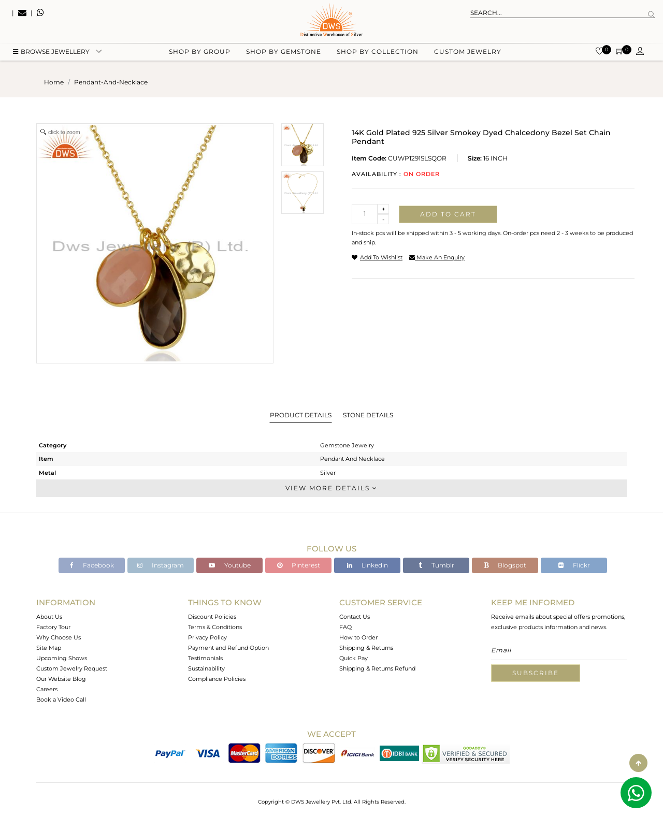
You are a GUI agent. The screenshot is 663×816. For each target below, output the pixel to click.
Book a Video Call (61, 699)
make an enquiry (437, 257)
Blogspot (505, 565)
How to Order (358, 637)
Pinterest (298, 565)
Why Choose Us (58, 637)
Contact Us (354, 616)
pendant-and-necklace (111, 82)
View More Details (331, 488)
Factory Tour (53, 627)
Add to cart (448, 214)
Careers (46, 689)
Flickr (574, 565)
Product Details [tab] (301, 415)
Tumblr (436, 565)
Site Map (48, 647)
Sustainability (206, 668)
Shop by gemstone (283, 52)
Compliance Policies (217, 678)
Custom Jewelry (467, 52)
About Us (49, 616)
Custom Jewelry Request (71, 668)
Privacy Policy (207, 637)
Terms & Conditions (215, 627)
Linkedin (367, 565)
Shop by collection (378, 52)
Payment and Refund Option (228, 647)
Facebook (92, 565)
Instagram (160, 565)
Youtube (230, 565)
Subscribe (535, 673)
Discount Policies (212, 616)
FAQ (345, 627)
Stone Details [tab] (368, 415)
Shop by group (199, 52)
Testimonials (205, 658)
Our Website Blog (61, 678)
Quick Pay (353, 658)
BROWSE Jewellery (51, 52)
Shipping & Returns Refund (377, 668)
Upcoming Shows (61, 658)
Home (54, 82)
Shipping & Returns (366, 647)
